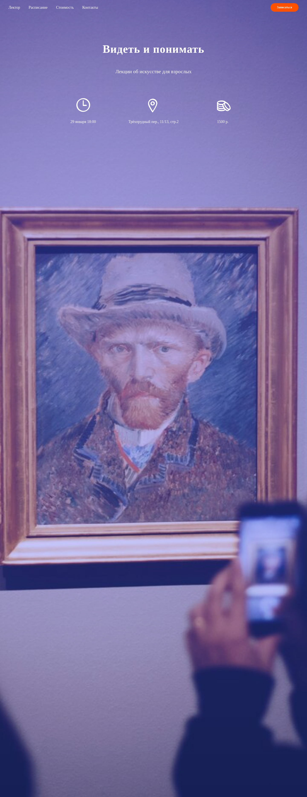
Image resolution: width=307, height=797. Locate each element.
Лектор (14, 7)
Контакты (90, 7)
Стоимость (65, 7)
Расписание (38, 7)
